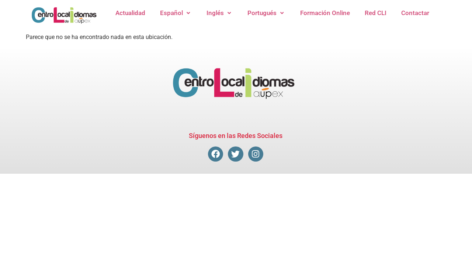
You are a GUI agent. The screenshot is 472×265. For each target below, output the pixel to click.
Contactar (415, 13)
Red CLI (375, 13)
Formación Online (325, 13)
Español (176, 13)
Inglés (219, 13)
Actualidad (130, 13)
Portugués (266, 13)
